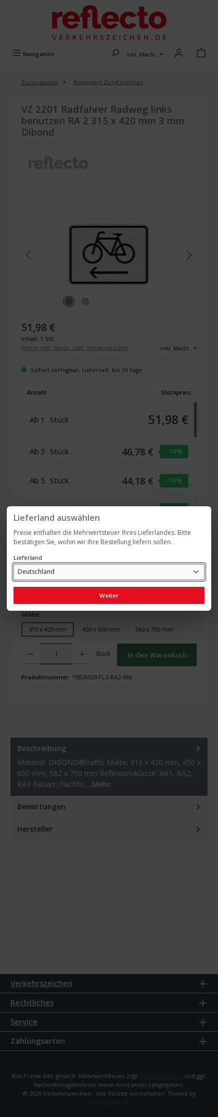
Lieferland (28, 557)
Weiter (109, 595)
